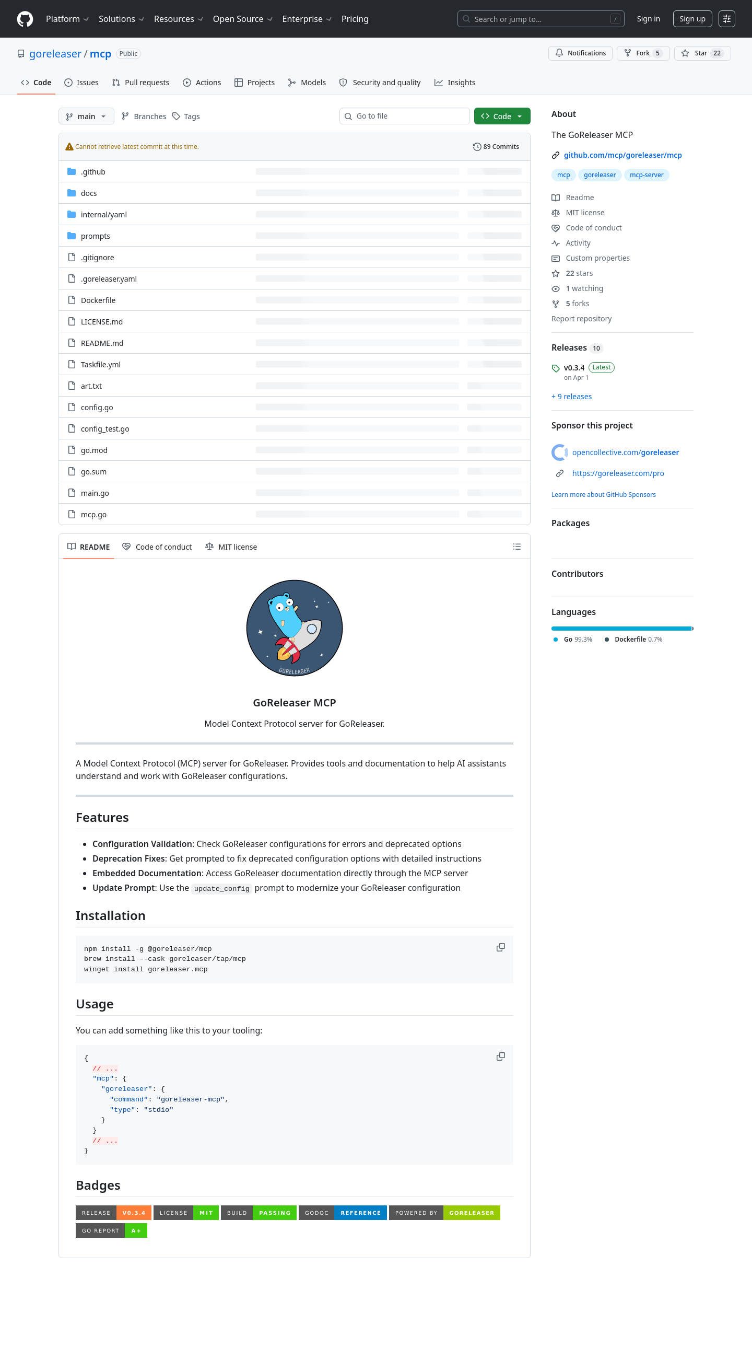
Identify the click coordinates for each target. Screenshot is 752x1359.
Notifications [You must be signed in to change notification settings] (580, 53)
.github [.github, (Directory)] (93, 172)
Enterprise (308, 19)
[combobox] (409, 116)
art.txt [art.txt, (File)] (91, 386)
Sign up (693, 19)
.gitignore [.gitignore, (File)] (97, 257)
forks (570, 303)
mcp (101, 54)
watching (577, 288)
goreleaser (55, 54)
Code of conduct (586, 228)
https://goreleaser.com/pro (618, 473)
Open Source (243, 19)
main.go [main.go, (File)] (95, 493)
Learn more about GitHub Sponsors (603, 494)
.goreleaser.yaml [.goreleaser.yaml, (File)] (109, 279)
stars (572, 273)
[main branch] (86, 116)
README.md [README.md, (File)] (102, 343)
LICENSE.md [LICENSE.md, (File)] (102, 322)
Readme (572, 197)
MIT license (578, 212)
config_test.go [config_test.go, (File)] (105, 429)
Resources (179, 19)
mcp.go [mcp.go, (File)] (94, 514)
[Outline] (517, 546)
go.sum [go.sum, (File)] (94, 472)
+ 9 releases (571, 396)
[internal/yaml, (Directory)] (104, 214)
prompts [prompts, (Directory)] (95, 236)
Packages (570, 523)
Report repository (581, 318)
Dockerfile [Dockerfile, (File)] (98, 300)
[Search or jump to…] (541, 19)
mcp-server (647, 174)
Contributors (577, 573)
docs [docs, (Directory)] (89, 193)
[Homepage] (25, 19)
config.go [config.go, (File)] (97, 407)
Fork (643, 53)
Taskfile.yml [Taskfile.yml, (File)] (101, 364)
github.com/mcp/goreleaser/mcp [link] (623, 155)
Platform (68, 19)
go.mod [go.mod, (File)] (94, 450)
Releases (577, 347)
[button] (502, 947)
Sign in (648, 19)
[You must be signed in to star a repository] (702, 53)
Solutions (122, 19)
